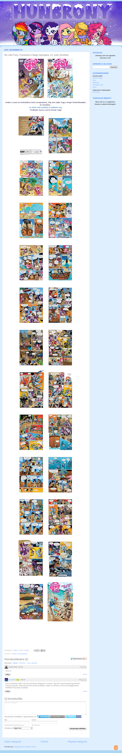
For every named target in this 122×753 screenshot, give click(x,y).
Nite (94, 80)
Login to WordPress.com (57, 716)
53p (18, 680)
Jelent (85, 674)
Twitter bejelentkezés (70, 716)
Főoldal (44, 741)
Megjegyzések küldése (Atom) (25, 747)
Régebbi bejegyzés (77, 741)
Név (5, 720)
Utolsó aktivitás (32, 663)
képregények (22, 654)
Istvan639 (12, 680)
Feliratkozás (18, 728)
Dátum (15, 663)
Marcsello (96, 92)
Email (34, 720)
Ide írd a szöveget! (45, 708)
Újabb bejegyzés (12, 741)
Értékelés (22, 663)
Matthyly (96, 82)
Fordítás (14, 654)
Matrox (16, 650)
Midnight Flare (98, 85)
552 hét (20, 667)
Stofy (95, 87)
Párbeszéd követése (85, 659)
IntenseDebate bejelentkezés (43, 716)
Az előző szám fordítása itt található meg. (45, 107)
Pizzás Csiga (97, 78)
